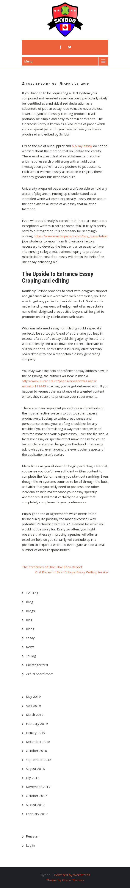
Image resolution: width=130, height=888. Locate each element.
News (30, 647)
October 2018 (36, 750)
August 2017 (35, 805)
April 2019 (33, 705)
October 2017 (36, 796)
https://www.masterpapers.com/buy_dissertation (71, 236)
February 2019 (37, 723)
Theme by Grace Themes (65, 880)
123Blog (32, 593)
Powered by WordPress (72, 875)
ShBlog (31, 656)
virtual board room (39, 674)
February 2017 (37, 814)
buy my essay (82, 146)
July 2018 (32, 777)
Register (32, 836)
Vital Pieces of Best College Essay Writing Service (71, 572)
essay (30, 638)
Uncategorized (37, 665)
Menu (28, 61)
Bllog (29, 602)
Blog (29, 620)
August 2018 (35, 768)
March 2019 (35, 714)
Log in (30, 845)
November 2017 (38, 786)
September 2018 (38, 759)
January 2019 (35, 732)
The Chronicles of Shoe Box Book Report (52, 567)
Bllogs (30, 611)
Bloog (30, 629)
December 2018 (38, 741)
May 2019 (33, 696)
